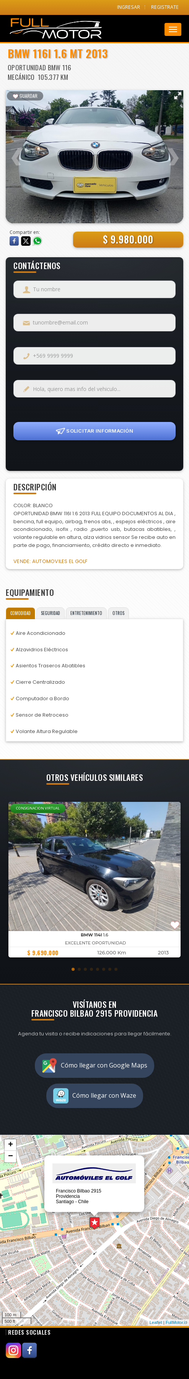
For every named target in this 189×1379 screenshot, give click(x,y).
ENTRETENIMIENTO (86, 613)
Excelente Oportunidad (95, 943)
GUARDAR (25, 95)
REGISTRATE (165, 7)
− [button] (10, 1156)
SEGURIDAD (50, 613)
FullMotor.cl (176, 1322)
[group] (94, 879)
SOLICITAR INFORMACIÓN (94, 431)
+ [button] (10, 1145)
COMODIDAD (20, 613)
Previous (17, 152)
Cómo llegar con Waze (94, 1095)
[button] (73, 969)
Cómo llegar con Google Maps (94, 1065)
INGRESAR (128, 7)
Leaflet (156, 1322)
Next (171, 152)
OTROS (118, 613)
